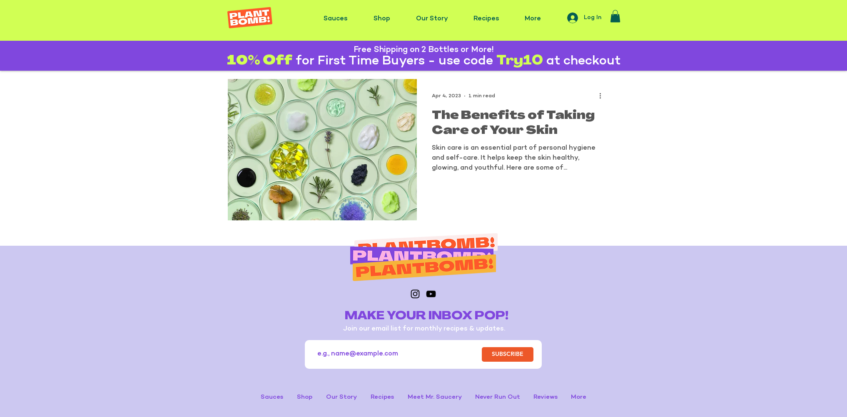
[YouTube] (431, 294)
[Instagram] (415, 294)
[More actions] (603, 96)
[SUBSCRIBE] (507, 354)
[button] (615, 16)
